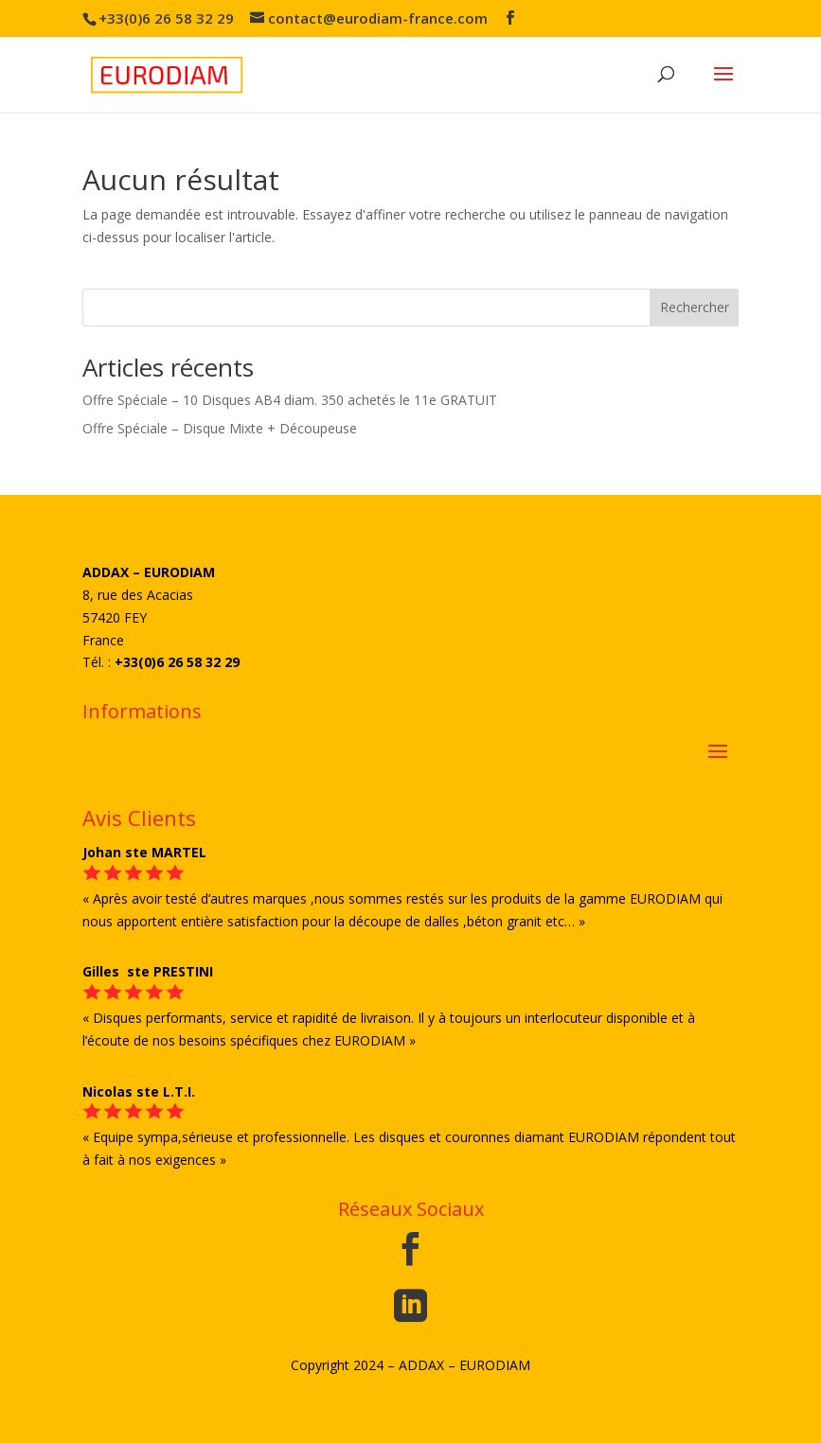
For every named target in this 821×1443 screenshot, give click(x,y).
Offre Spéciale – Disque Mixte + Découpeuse (219, 428)
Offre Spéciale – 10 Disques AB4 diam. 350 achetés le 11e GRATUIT (289, 400)
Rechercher (694, 307)
